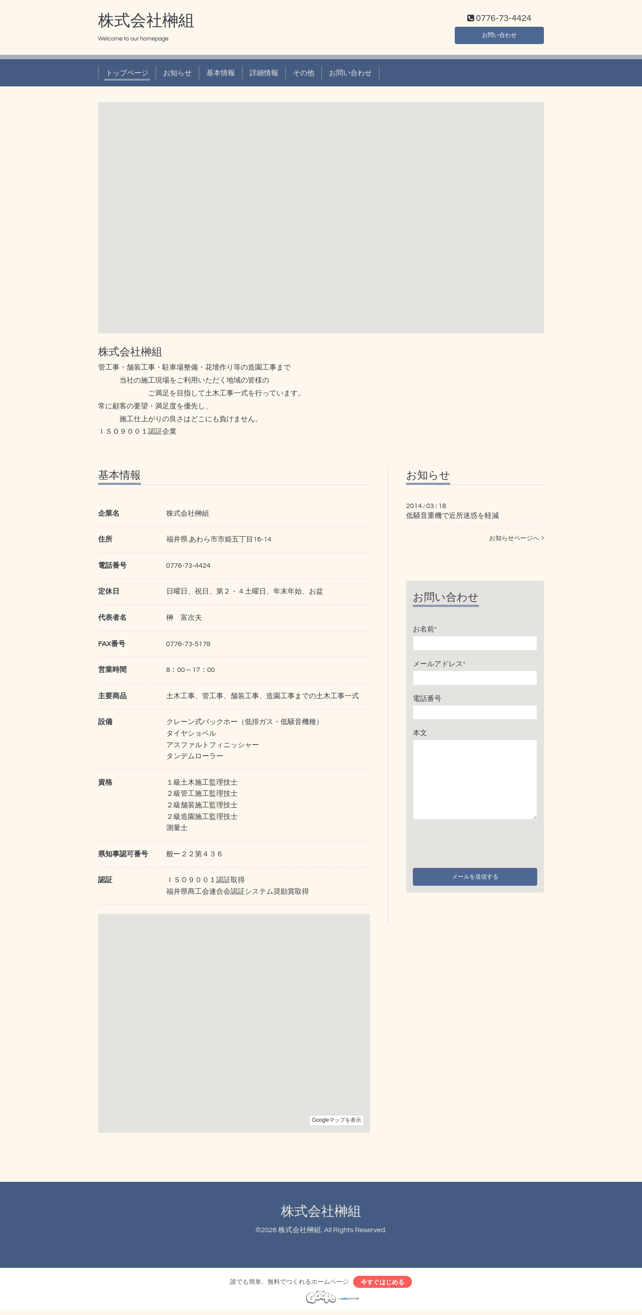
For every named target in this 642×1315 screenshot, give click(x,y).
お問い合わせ (499, 35)
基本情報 (220, 74)
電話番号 (427, 700)
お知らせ (177, 74)
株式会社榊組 (146, 22)
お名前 (425, 631)
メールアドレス (439, 665)
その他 (303, 74)
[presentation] (480, 843)
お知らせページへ (516, 540)
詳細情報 (264, 74)
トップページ (127, 74)
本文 (420, 735)
